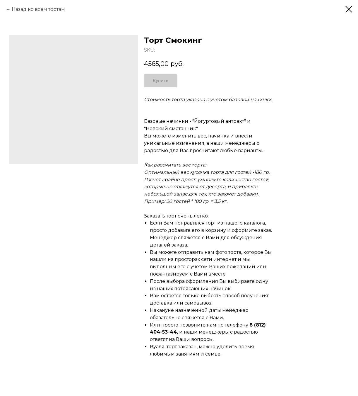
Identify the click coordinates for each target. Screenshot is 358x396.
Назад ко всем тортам (38, 9)
